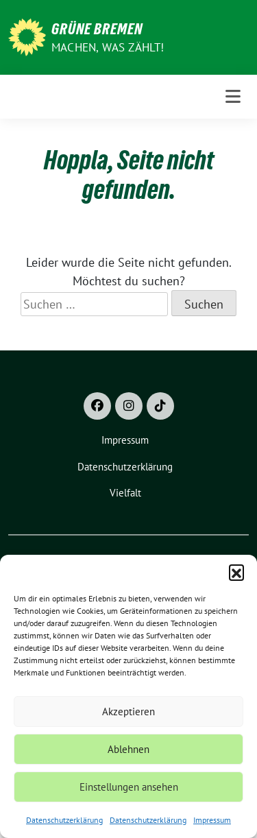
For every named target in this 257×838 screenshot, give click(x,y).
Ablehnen (128, 749)
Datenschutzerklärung (64, 820)
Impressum (212, 820)
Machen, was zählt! (107, 47)
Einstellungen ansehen (128, 786)
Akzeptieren (128, 711)
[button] (236, 572)
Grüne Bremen (97, 29)
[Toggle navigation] (233, 96)
